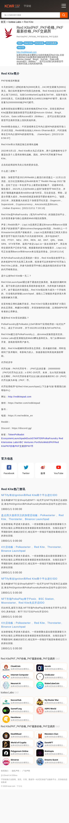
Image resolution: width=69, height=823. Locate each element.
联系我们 (4, 803)
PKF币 (29, 446)
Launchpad (19, 438)
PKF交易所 (20, 446)
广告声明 (26, 803)
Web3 (47, 442)
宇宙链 (19, 818)
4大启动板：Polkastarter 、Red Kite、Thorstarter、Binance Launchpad (32, 549)
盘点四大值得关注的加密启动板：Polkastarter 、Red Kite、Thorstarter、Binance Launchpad (32, 517)
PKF (52, 442)
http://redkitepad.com (27, 52)
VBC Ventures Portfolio (31, 442)
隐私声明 (15, 803)
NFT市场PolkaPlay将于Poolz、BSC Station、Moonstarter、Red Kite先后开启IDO (28, 601)
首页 (3, 22)
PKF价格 (10, 446)
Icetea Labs (14, 22)
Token (11, 434)
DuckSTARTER (35, 438)
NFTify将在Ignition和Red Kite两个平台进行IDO (29, 495)
